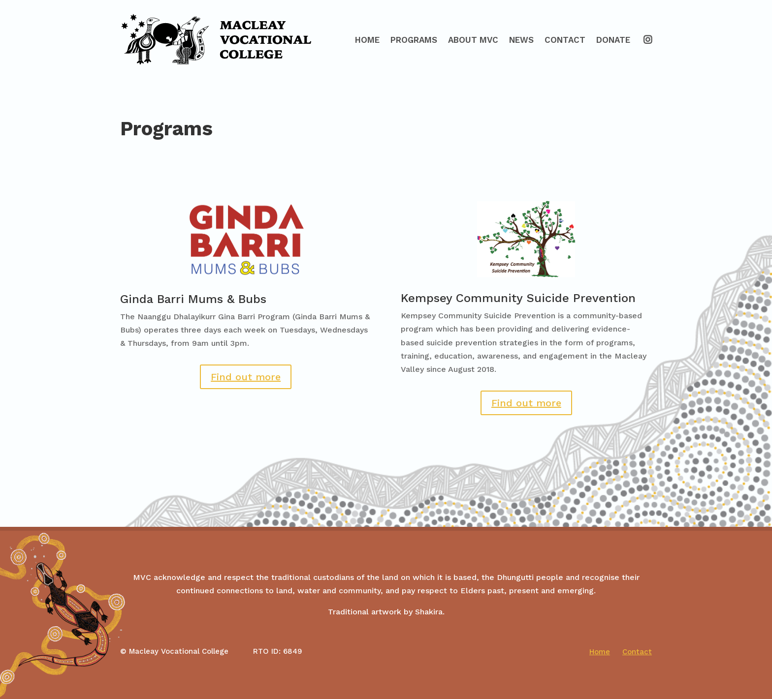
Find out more (246, 377)
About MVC (473, 40)
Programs (413, 40)
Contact (565, 40)
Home (367, 40)
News (521, 40)
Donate (613, 40)
